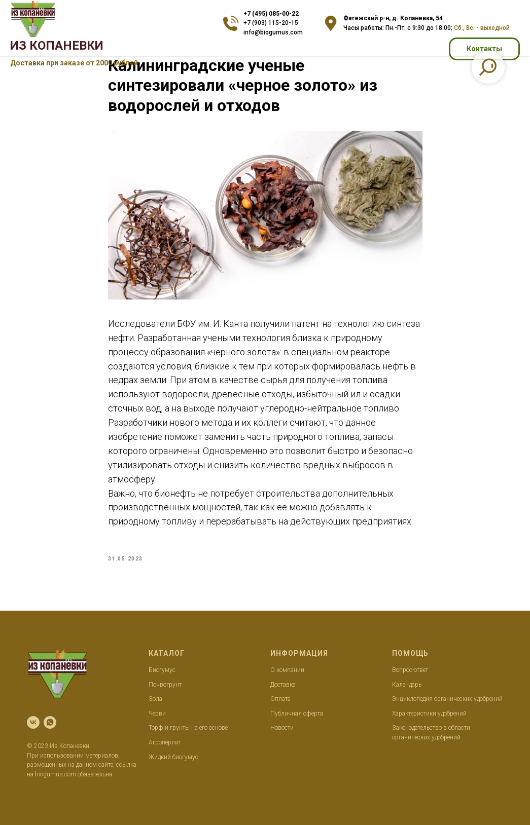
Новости (282, 727)
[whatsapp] (50, 722)
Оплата (280, 698)
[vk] (33, 722)
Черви (157, 713)
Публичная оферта (296, 713)
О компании (287, 669)
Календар (405, 684)
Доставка (283, 684)
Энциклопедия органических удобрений (447, 698)
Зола (155, 698)
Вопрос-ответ (410, 669)
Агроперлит (165, 742)
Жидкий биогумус (173, 757)
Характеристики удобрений (429, 713)
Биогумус (162, 669)
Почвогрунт (165, 684)
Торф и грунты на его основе (188, 727)
